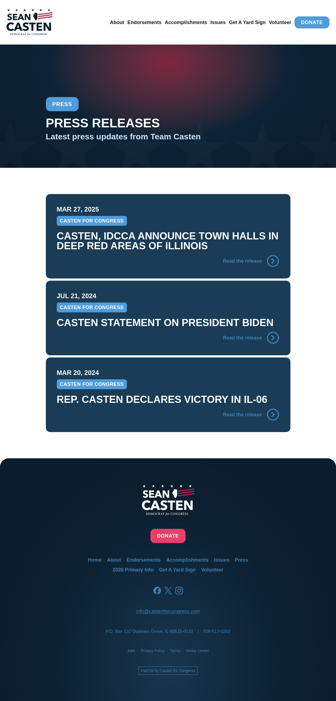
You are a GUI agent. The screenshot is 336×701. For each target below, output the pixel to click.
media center (197, 651)
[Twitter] (168, 590)
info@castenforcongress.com (168, 611)
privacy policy (153, 651)
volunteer (280, 22)
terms (175, 651)
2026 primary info (132, 570)
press (241, 560)
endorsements (144, 22)
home (95, 560)
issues (218, 22)
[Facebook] (157, 590)
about (117, 22)
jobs (131, 651)
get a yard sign (247, 22)
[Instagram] (179, 590)
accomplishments (186, 22)
